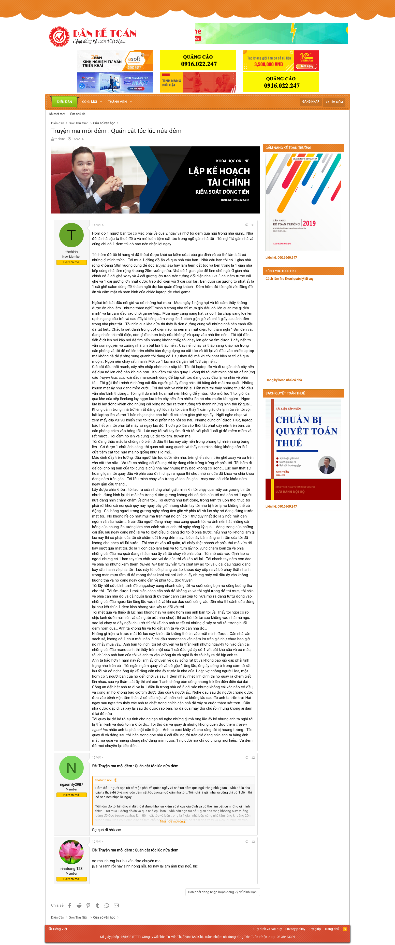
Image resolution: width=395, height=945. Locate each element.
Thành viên (117, 102)
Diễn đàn (64, 102)
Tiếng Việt (58, 929)
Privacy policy (295, 929)
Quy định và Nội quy (267, 929)
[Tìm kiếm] (334, 102)
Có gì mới (89, 102)
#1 (253, 225)
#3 (253, 842)
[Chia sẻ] (246, 225)
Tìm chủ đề (77, 114)
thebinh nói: (103, 780)
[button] (101, 102)
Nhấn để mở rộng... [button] (173, 821)
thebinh (60, 139)
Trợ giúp (315, 929)
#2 (253, 757)
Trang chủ (332, 929)
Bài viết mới (57, 114)
